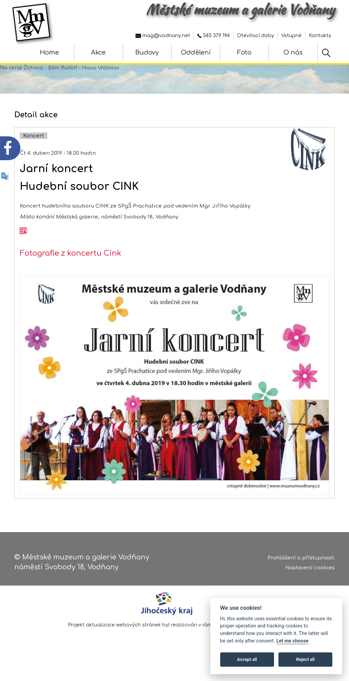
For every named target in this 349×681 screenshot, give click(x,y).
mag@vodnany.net (162, 35)
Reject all (305, 659)
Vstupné (291, 35)
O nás (293, 52)
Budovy (147, 52)
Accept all (247, 659)
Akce (98, 52)
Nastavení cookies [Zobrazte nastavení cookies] (310, 570)
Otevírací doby (255, 35)
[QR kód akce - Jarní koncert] (23, 250)
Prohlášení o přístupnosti (301, 560)
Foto (244, 52)
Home (49, 52)
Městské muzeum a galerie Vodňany (240, 9)
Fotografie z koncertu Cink (70, 272)
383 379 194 (213, 35)
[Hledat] (326, 53)
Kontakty (320, 35)
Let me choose (292, 641)
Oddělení (196, 52)
